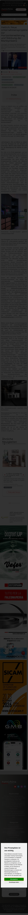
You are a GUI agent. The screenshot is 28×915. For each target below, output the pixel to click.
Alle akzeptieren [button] (14, 879)
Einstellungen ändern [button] (14, 882)
